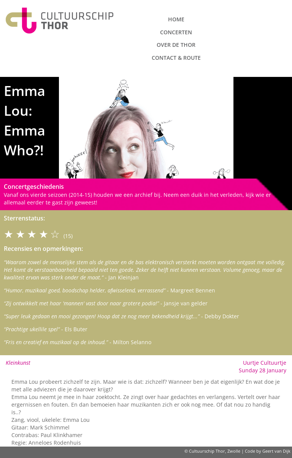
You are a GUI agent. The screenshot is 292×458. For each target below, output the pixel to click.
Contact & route (176, 57)
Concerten (176, 32)
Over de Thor (176, 44)
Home (176, 19)
